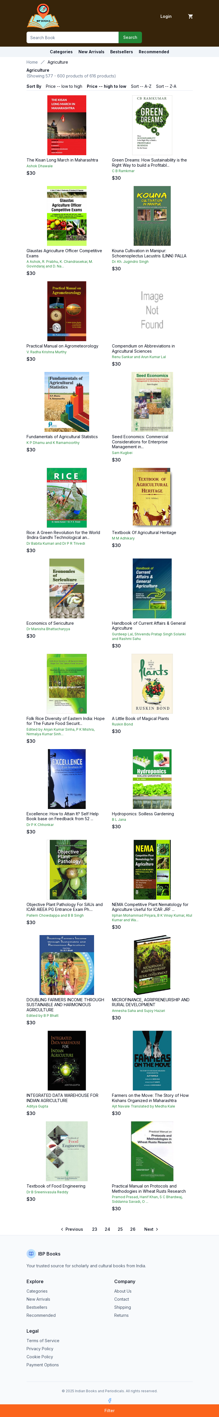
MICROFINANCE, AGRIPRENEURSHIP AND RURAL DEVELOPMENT (151, 1002)
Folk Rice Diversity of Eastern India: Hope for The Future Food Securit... (66, 721)
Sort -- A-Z (141, 86)
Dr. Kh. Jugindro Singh (130, 261)
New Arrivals (38, 1299)
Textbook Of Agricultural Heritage (144, 532)
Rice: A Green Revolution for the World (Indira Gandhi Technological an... (63, 535)
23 (94, 1229)
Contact (121, 1299)
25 (120, 1229)
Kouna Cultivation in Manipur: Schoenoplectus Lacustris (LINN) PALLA (149, 253)
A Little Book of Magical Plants (140, 718)
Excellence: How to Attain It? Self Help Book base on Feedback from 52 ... (63, 816)
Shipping (122, 1307)
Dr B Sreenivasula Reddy (47, 1192)
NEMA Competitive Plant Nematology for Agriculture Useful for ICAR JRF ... (150, 907)
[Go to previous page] (72, 1229)
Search (130, 37)
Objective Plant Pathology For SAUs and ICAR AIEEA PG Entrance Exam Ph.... (65, 907)
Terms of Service (43, 1340)
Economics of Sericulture (50, 623)
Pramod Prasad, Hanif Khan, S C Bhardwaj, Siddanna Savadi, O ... (147, 1199)
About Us (123, 1291)
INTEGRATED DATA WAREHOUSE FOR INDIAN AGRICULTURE (62, 1098)
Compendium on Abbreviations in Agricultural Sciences (143, 348)
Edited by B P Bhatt (43, 1015)
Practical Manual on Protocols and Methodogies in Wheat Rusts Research (149, 1189)
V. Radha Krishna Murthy (47, 352)
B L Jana (119, 819)
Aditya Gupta (37, 1106)
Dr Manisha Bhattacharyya (48, 629)
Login (166, 16)
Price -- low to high (64, 86)
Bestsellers (37, 1307)
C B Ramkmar (123, 171)
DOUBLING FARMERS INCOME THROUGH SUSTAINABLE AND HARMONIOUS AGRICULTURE (65, 1004)
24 (107, 1229)
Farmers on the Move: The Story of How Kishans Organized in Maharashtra (150, 1098)
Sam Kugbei (122, 453)
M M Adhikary (123, 538)
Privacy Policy (40, 1348)
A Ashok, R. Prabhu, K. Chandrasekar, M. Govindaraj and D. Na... (60, 263)
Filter (109, 1410)
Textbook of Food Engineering (56, 1186)
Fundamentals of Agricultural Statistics (62, 436)
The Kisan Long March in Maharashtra (62, 159)
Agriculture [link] (58, 62)
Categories (61, 51)
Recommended (41, 1315)
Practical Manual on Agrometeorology (62, 345)
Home (32, 62)
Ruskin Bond (122, 724)
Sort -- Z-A (166, 86)
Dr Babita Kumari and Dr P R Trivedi (56, 543)
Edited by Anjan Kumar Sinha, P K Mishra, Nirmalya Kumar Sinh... (61, 731)
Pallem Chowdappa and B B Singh (55, 915)
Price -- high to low (106, 86)
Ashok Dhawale (40, 166)
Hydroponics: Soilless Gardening (143, 813)
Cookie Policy (40, 1356)
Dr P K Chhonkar (40, 825)
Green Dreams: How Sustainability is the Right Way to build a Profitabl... (149, 162)
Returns (121, 1315)
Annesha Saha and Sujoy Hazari (138, 1010)
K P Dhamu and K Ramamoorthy (53, 442)
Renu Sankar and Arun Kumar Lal (139, 357)
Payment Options (43, 1364)
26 (132, 1229)
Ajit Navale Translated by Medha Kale (143, 1106)
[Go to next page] (151, 1229)
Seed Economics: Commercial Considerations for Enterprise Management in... (140, 441)
